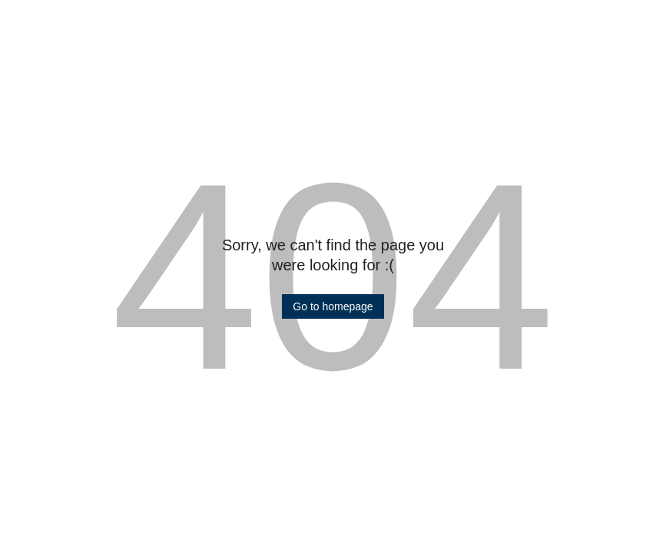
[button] (332, 306)
